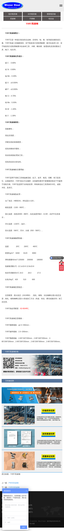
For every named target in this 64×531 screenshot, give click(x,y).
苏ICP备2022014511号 (53, 522)
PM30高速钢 (13, 483)
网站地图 (32, 524)
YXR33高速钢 (14, 488)
